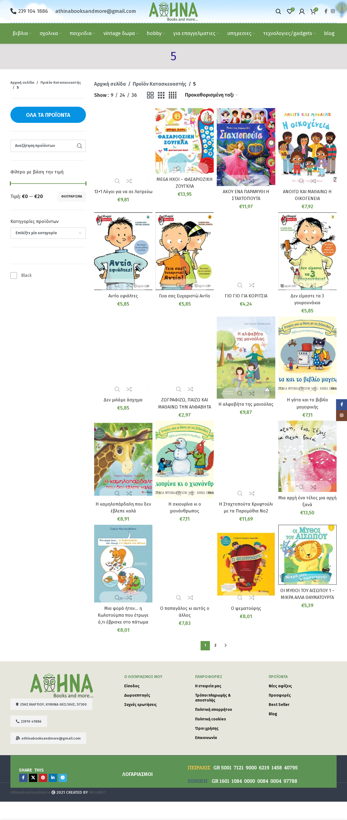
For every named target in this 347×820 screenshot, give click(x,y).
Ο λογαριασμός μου (143, 694)
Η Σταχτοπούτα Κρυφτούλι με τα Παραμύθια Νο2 (246, 515)
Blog (273, 732)
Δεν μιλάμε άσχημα (122, 397)
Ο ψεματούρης (246, 619)
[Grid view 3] (161, 95)
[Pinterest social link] (43, 796)
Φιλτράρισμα (71, 196)
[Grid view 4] (172, 95)
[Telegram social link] (63, 796)
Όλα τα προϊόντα (48, 115)
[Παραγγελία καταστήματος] (211, 95)
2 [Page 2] (215, 663)
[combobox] (48, 233)
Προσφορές (280, 713)
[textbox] (48, 233)
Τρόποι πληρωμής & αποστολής (213, 716)
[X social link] (33, 796)
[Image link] (61, 703)
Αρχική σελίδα (22, 82)
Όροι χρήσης (207, 746)
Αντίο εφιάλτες (122, 293)
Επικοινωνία (206, 756)
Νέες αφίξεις (280, 704)
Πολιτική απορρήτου (213, 728)
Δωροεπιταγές (137, 713)
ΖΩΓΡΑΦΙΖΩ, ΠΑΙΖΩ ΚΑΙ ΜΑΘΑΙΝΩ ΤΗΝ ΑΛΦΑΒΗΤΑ (184, 404)
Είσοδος (132, 704)
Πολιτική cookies (210, 737)
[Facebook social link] (326, 11)
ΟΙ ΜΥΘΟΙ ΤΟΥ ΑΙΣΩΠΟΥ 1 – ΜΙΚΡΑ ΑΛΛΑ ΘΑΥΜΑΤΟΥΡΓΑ (308, 609)
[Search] (278, 11)
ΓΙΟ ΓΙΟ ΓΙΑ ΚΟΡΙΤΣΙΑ (246, 293)
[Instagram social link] (333, 11)
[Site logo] (173, 11)
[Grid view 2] (150, 95)
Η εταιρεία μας (208, 704)
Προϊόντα (278, 694)
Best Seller (279, 723)
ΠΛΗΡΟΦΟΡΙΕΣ (208, 694)
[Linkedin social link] (53, 796)
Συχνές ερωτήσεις (140, 723)
